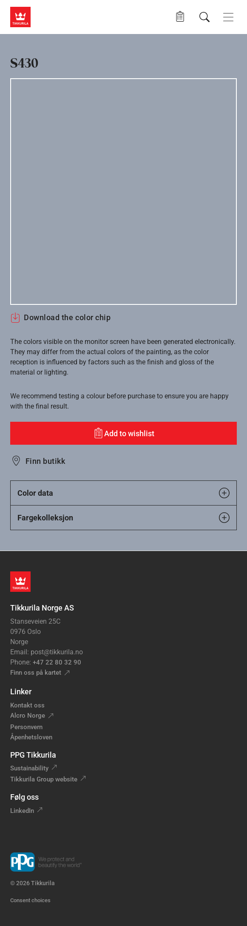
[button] (180, 17)
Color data (123, 493)
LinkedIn (22, 811)
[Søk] (204, 17)
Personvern (26, 727)
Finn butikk (45, 461)
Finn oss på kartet (35, 672)
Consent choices (30, 900)
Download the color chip (60, 317)
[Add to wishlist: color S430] (123, 433)
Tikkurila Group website (43, 779)
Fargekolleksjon (123, 517)
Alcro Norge (27, 715)
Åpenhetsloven (31, 737)
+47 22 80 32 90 (57, 662)
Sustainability (29, 768)
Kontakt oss (27, 705)
